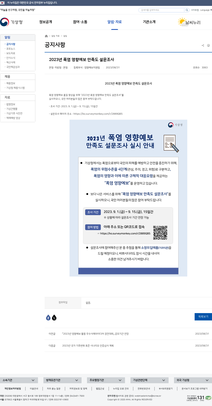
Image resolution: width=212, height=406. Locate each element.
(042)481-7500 (77, 396)
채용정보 (10, 83)
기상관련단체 (140, 380)
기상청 (11, 22)
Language (205, 10)
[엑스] (54, 317)
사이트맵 (195, 10)
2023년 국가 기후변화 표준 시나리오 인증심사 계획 (135, 346)
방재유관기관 (53, 380)
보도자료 (10, 53)
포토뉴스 (10, 48)
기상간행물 (11, 109)
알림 (65, 36)
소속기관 (7, 380)
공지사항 (10, 44)
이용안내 (34, 388)
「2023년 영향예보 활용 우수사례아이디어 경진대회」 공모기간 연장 (135, 334)
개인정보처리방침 (12, 388)
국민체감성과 (13, 67)
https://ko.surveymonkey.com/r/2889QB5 (97, 114)
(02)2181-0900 (61, 400)
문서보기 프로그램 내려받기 (195, 388)
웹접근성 (100, 388)
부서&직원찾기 (166, 388)
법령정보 (10, 104)
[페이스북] (48, 317)
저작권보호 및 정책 (78, 388)
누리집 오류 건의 (121, 388)
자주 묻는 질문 (54, 388)
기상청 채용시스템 (15, 88)
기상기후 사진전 (14, 113)
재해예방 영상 (13, 118)
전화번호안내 (144, 388)
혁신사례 (10, 62)
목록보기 (203, 316)
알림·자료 (55, 36)
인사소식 (10, 58)
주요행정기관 (97, 380)
